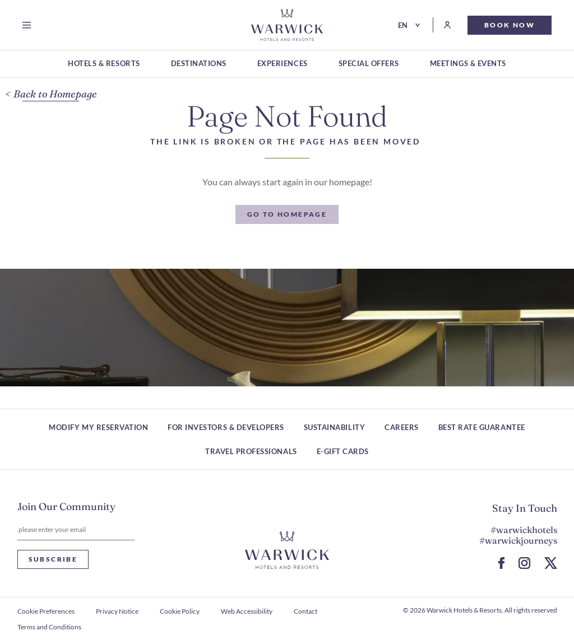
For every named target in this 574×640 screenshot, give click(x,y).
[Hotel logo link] (287, 550)
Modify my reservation (98, 427)
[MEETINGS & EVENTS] (468, 64)
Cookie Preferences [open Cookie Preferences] (46, 611)
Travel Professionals (251, 451)
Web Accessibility (246, 611)
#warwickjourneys (518, 540)
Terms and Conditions (49, 627)
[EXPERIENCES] (282, 64)
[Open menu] (28, 25)
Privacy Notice (117, 611)
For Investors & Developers (226, 427)
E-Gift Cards (343, 451)
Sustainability (334, 427)
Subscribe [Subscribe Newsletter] (53, 559)
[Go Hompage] (286, 25)
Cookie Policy (180, 611)
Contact (305, 611)
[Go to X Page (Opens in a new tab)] (550, 563)
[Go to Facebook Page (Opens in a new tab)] (501, 563)
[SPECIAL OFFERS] (369, 64)
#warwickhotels (523, 529)
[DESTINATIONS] (198, 64)
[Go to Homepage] (287, 214)
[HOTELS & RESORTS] (104, 64)
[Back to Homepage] (51, 94)
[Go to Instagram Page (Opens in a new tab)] (524, 563)
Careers (402, 427)
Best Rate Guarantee (481, 427)
